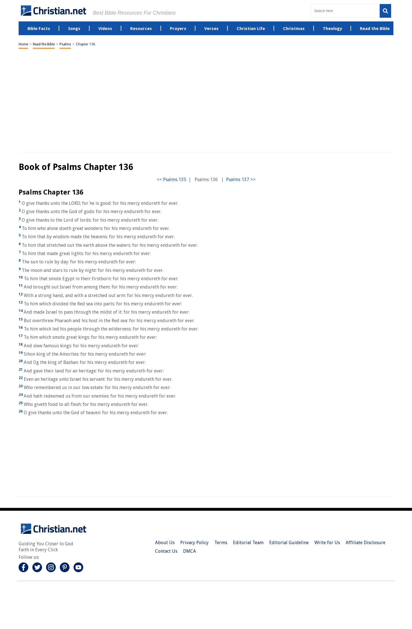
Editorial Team (248, 542)
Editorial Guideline (289, 542)
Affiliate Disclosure (365, 542)
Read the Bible (44, 44)
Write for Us (327, 542)
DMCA (189, 551)
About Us (165, 542)
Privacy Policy (194, 542)
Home (23, 44)
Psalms (65, 44)
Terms (220, 542)
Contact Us (166, 551)
